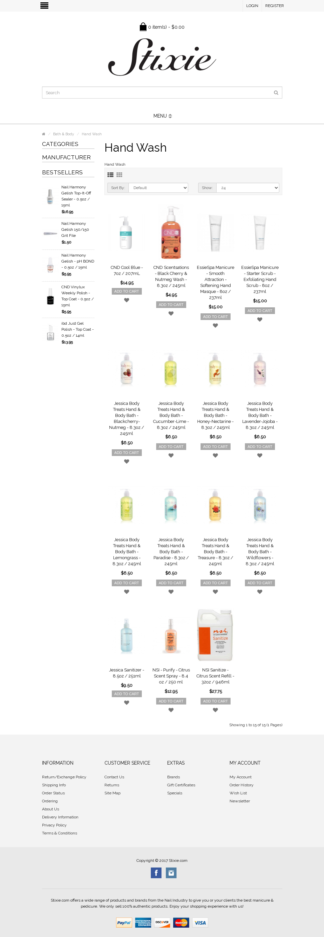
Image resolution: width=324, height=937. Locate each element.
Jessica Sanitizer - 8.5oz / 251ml (126, 672)
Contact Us (114, 777)
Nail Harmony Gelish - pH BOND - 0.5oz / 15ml (77, 261)
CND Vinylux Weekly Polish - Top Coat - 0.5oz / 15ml (77, 296)
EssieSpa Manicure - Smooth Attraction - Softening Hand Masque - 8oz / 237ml (215, 282)
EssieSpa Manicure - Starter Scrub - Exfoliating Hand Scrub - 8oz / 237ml (260, 279)
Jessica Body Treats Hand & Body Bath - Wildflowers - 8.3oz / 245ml (260, 551)
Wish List (238, 793)
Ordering (50, 801)
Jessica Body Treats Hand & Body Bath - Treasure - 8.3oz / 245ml (215, 551)
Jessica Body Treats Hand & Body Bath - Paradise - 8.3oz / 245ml (171, 551)
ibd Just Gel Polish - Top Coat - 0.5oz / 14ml (77, 329)
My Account (241, 777)
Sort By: (118, 187)
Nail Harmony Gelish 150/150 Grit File (75, 229)
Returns (111, 785)
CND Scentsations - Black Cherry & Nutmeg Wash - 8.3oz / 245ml (171, 276)
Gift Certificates (181, 785)
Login (252, 5)
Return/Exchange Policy (64, 777)
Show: (207, 187)
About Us (50, 809)
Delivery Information (60, 817)
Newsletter (240, 801)
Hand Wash (92, 134)
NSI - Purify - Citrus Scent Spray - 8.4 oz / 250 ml (171, 675)
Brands (173, 777)
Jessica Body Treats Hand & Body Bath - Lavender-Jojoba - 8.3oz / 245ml (260, 415)
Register (274, 5)
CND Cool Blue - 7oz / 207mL (127, 270)
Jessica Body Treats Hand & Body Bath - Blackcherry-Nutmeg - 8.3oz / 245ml (126, 418)
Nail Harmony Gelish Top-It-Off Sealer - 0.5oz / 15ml (76, 196)
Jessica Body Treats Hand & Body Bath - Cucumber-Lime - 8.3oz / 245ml (171, 415)
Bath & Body (63, 134)
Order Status (53, 793)
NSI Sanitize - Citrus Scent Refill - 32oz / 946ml (215, 675)
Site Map (112, 793)
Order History (242, 785)
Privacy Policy (54, 825)
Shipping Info (54, 785)
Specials (174, 793)
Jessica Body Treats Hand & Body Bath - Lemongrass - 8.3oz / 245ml (126, 551)
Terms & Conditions (59, 833)
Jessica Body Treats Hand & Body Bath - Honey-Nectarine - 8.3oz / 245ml (215, 415)
